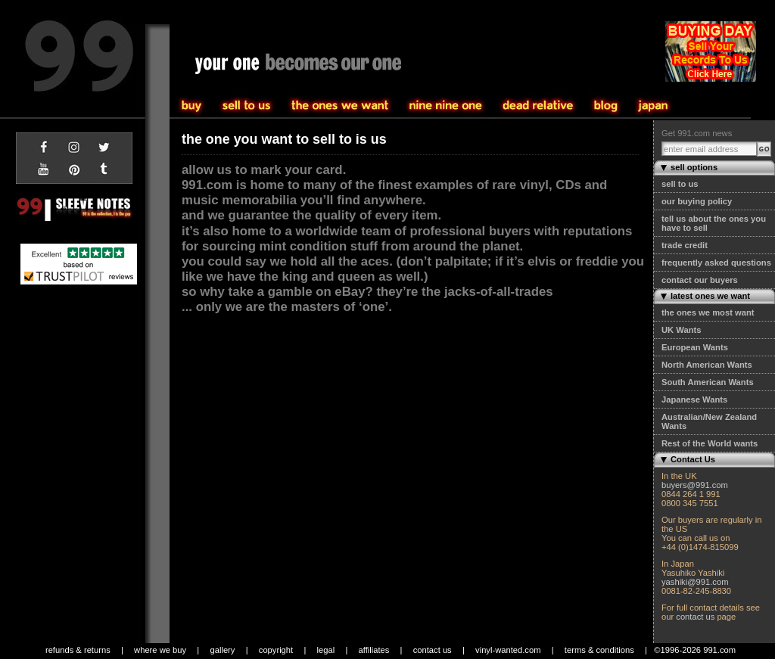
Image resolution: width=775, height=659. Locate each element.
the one (445, 106)
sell (192, 106)
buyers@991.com (694, 485)
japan (653, 106)
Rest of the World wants (709, 443)
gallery (222, 649)
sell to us (680, 183)
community (538, 106)
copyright (276, 649)
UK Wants (681, 329)
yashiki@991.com (694, 581)
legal (326, 649)
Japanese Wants (694, 399)
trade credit (684, 245)
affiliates (374, 649)
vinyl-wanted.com (507, 649)
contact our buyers (699, 279)
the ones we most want (707, 312)
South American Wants (707, 382)
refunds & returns (77, 649)
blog (606, 106)
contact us (695, 616)
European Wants (694, 347)
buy (246, 106)
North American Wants (706, 364)
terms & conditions (599, 649)
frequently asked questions (716, 262)
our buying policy (696, 201)
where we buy (160, 649)
